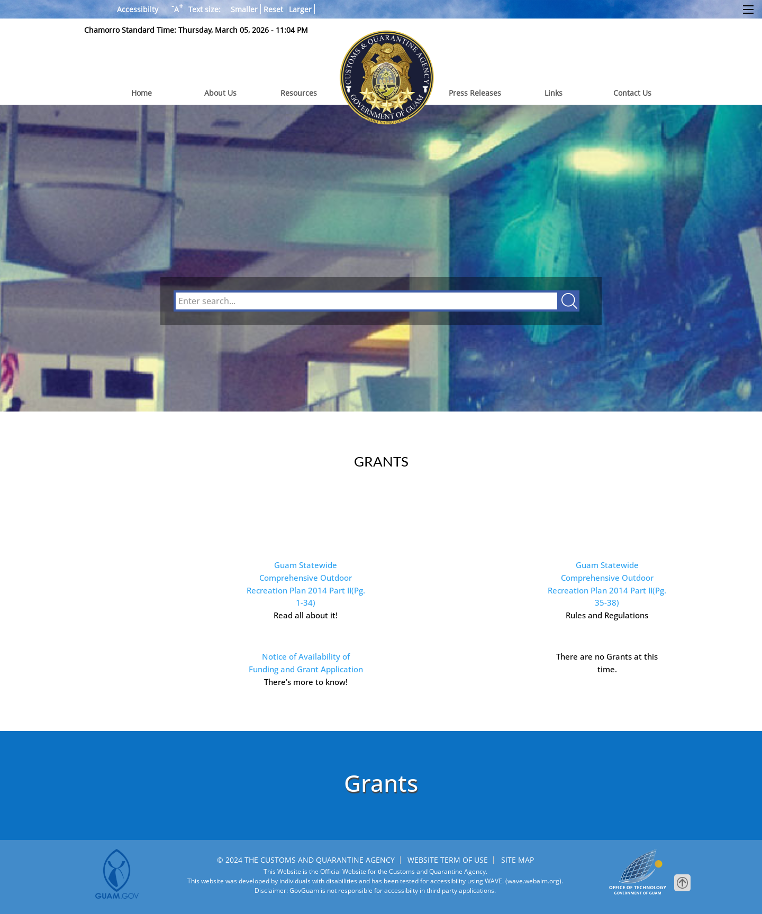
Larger (300, 9)
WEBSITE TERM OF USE (447, 860)
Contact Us (632, 93)
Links (554, 93)
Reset (273, 9)
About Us (220, 93)
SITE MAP (517, 860)
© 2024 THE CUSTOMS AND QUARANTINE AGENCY (306, 860)
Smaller (244, 9)
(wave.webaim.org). (533, 880)
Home (141, 93)
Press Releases (475, 93)
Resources (298, 93)
